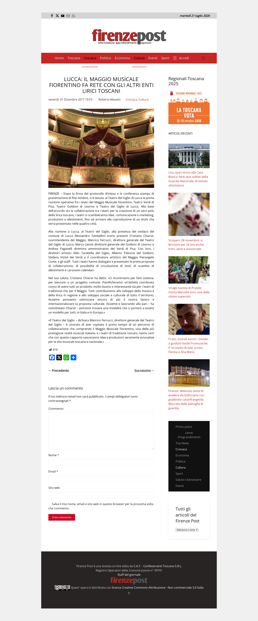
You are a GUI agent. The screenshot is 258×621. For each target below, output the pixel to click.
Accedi (181, 58)
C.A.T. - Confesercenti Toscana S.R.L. (158, 566)
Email (53, 471)
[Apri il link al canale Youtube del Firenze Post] (62, 16)
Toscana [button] (74, 58)
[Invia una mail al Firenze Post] (67, 16)
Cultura (139, 58)
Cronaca (90, 58)
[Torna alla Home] (129, 35)
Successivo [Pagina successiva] (144, 370)
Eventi (152, 58)
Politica (105, 58)
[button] (203, 58)
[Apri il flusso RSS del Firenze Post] (73, 16)
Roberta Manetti (110, 99)
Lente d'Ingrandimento (189, 435)
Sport (165, 58)
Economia (122, 58)
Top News (182, 443)
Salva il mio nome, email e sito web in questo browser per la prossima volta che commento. (100, 506)
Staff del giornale (129, 575)
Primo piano (184, 427)
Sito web (54, 488)
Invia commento (61, 517)
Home (59, 58)
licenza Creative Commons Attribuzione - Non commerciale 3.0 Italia (158, 588)
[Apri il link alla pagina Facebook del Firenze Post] (51, 16)
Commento (56, 409)
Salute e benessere (188, 480)
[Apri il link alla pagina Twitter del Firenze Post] (57, 16)
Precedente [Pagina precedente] (59, 370)
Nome (53, 455)
